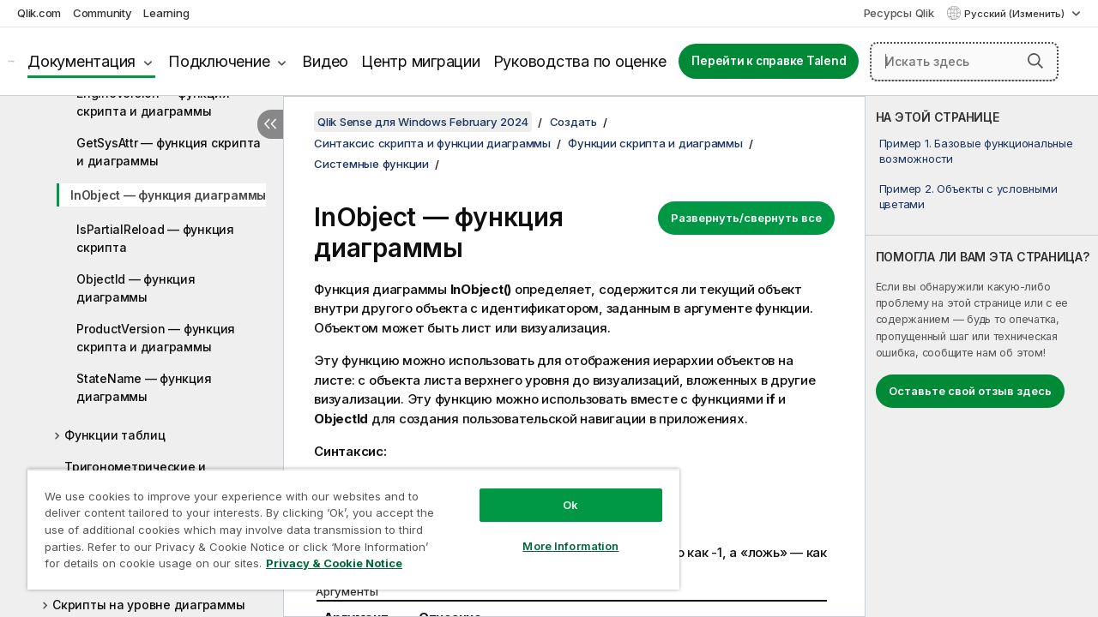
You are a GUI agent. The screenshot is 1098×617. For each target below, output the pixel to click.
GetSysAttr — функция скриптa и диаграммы (168, 151)
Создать (573, 122)
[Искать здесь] (964, 62)
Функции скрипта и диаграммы (655, 143)
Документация (81, 61)
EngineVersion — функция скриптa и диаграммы (152, 102)
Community (102, 13)
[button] (1035, 60)
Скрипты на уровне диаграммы (148, 604)
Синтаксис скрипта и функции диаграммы (432, 143)
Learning (166, 13)
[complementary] (982, 356)
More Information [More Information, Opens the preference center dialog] (558, 533)
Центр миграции (420, 61)
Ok (557, 492)
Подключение (218, 61)
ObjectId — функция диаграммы (136, 288)
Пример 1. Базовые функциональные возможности (976, 150)
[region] (345, 523)
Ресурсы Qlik (899, 13)
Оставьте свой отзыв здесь (970, 391)
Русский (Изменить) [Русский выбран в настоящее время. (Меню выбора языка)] (1015, 14)
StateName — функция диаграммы (143, 387)
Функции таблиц (115, 435)
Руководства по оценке (580, 61)
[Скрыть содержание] (270, 124)
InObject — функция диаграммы (168, 195)
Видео (325, 61)
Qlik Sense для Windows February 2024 (422, 122)
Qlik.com (39, 13)
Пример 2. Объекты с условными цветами (968, 196)
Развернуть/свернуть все (746, 218)
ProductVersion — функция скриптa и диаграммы (155, 337)
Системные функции (371, 164)
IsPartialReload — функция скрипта (155, 238)
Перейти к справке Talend (768, 61)
